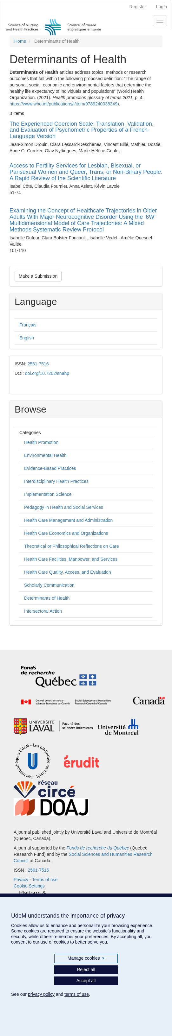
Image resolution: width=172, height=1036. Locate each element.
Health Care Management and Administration (68, 520)
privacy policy (41, 994)
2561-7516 (38, 363)
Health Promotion (41, 442)
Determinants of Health (46, 598)
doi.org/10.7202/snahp (47, 373)
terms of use (76, 994)
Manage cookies (86, 958)
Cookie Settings (29, 885)
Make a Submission (38, 276)
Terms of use (44, 879)
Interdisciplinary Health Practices (56, 481)
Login (161, 6)
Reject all (86, 969)
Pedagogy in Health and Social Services (63, 507)
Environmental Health (45, 455)
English (26, 337)
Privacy (21, 879)
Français (27, 324)
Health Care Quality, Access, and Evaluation (67, 572)
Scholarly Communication (49, 585)
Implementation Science (47, 494)
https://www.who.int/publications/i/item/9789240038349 (63, 103)
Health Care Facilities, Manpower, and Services (70, 559)
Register (137, 6)
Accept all (86, 980)
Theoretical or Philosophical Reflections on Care (71, 546)
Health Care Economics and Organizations (66, 533)
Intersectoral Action (43, 611)
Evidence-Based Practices (50, 468)
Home (20, 41)
